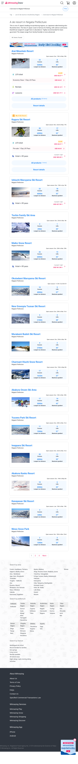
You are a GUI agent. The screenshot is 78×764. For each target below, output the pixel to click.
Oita (41, 629)
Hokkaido (13, 604)
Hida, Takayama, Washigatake (43, 583)
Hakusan (36, 578)
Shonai (66, 569)
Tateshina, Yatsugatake (41, 574)
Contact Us (14, 694)
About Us (13, 678)
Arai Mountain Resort (22, 51)
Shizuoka (62, 611)
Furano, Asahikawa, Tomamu (19, 569)
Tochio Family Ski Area (23, 215)
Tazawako (13, 578)
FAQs (12, 690)
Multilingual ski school (17, 645)
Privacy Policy (15, 686)
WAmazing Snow (16, 713)
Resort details (39, 106)
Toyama (32, 609)
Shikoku (32, 624)
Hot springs (13, 650)
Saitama (52, 613)
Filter (65, 9)
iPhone (12, 732)
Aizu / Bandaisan (15, 574)
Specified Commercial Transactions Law (25, 698)
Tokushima (33, 626)
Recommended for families (18, 648)
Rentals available (15, 654)
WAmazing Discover (17, 720)
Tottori (22, 628)
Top (11, 15)
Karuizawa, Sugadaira (16, 594)
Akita (21, 615)
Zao (11, 583)
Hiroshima (23, 635)
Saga (41, 626)
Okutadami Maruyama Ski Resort (29, 278)
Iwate (21, 611)
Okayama (23, 633)
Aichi (61, 613)
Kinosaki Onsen (38, 585)
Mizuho (36, 594)
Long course (13, 652)
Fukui (31, 613)
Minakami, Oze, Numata (17, 587)
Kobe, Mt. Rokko (39, 587)
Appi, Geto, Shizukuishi (17, 576)
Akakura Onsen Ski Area (24, 389)
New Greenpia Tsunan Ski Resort (28, 306)
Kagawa (32, 629)
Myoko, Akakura (39, 569)
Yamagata (23, 618)
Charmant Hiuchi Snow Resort (27, 362)
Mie (61, 615)
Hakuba (12, 592)
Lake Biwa (37, 590)
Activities (12, 661)
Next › (44, 556)
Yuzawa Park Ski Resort (24, 417)
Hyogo (12, 631)
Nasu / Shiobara (15, 590)
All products (39, 99)
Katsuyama (37, 581)
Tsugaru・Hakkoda (16, 581)
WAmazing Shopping (18, 717)
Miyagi (22, 613)
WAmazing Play (16, 709)
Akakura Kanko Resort (23, 473)
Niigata (42, 609)
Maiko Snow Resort (22, 243)
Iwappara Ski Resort (22, 445)
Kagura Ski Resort (21, 119)
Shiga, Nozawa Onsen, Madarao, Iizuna (46, 571)
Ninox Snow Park (20, 529)
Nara (11, 633)
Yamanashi (43, 611)
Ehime (32, 631)
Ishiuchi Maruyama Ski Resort (27, 180)
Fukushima (23, 620)
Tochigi (52, 609)
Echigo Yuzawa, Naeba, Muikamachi (45, 576)
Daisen (36, 592)
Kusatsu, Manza (15, 585)
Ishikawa (33, 611)
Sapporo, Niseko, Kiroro (17, 571)
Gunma (52, 611)
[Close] (75, 740)
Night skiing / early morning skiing (20, 659)
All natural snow (15, 657)
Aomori (22, 609)
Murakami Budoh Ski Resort (26, 334)
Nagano (42, 613)
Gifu (61, 609)
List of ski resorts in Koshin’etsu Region (27, 15)
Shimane (22, 631)
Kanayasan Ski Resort (23, 501)
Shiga (12, 628)
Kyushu (42, 624)
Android (13, 736)
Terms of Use (15, 682)
